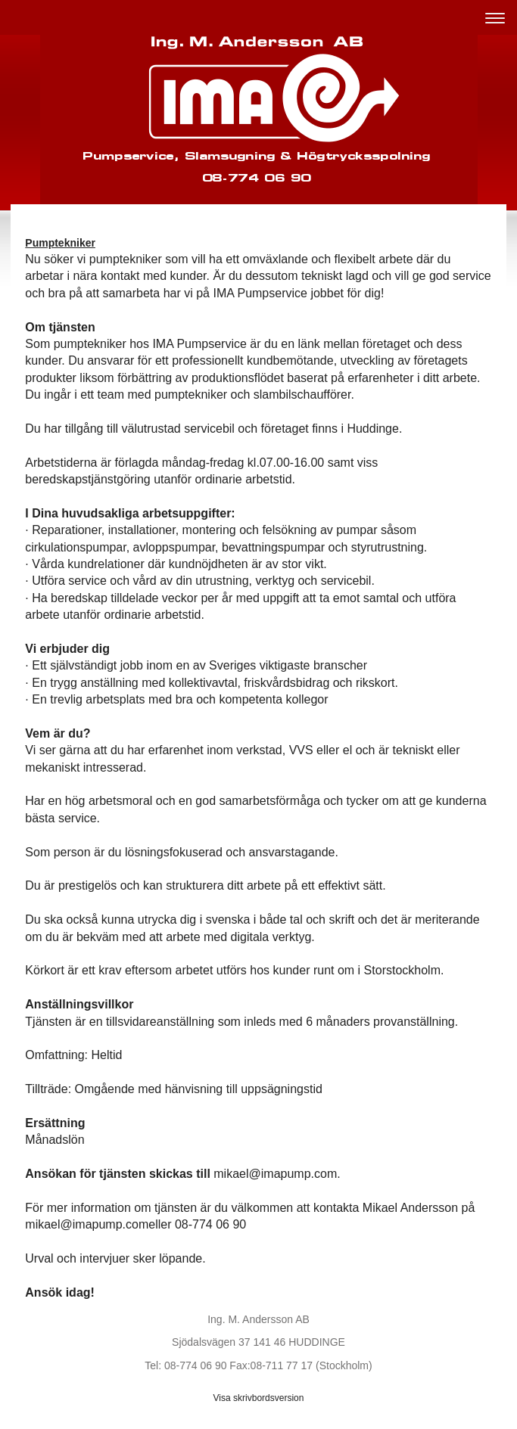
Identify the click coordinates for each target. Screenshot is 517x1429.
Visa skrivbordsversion (258, 1398)
